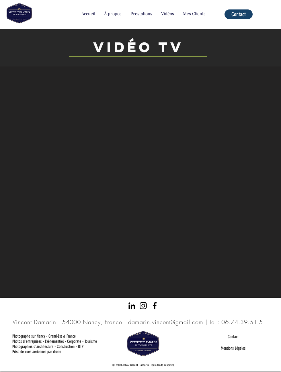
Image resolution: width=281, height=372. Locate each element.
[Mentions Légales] (232, 348)
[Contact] (239, 14)
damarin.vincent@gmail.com (165, 322)
